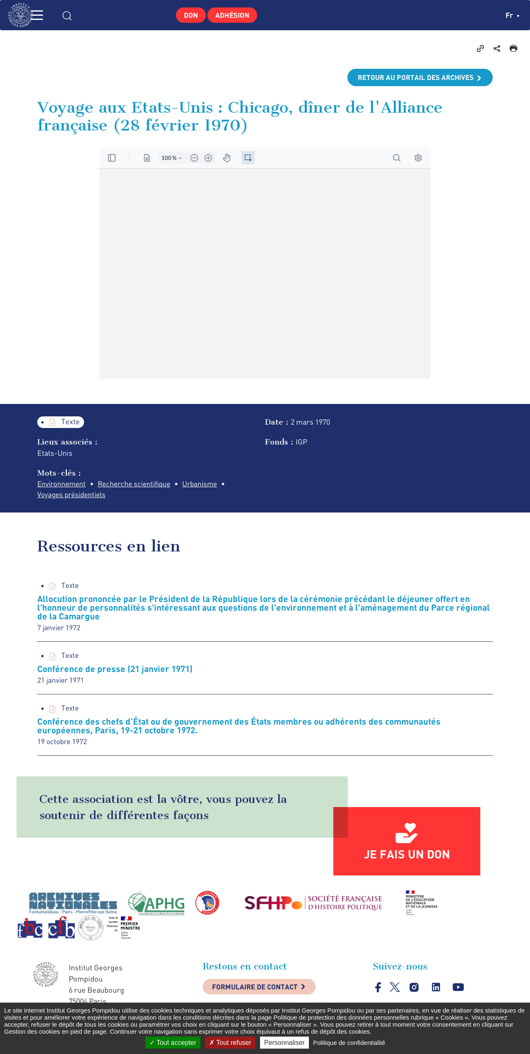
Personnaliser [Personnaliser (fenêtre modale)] (284, 1042)
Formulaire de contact (258, 991)
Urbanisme (209, 484)
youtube (459, 990)
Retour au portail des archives (412, 77)
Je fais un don (407, 857)
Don (188, 14)
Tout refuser (230, 1042)
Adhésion (235, 14)
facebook (378, 990)
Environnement (63, 484)
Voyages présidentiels (74, 495)
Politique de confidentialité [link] (349, 1042)
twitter (395, 990)
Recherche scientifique (139, 484)
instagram (414, 990)
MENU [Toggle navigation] (47, 15)
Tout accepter (172, 1042)
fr (512, 14)
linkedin (437, 990)
